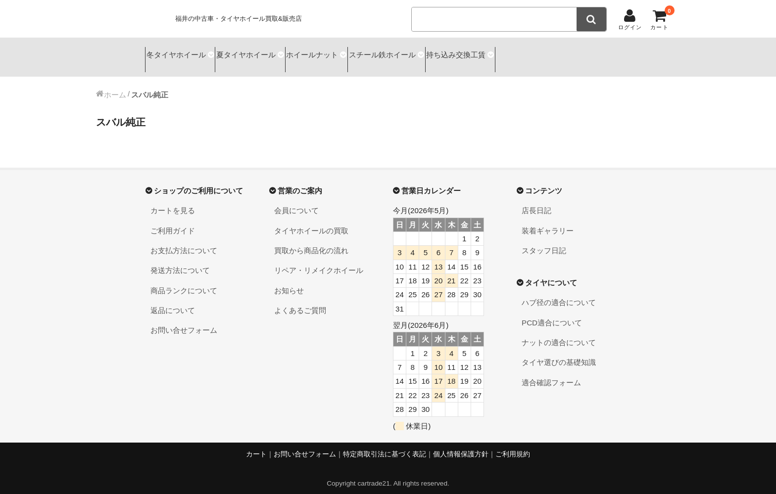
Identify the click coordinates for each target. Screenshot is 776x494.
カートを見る (172, 201)
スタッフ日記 (544, 241)
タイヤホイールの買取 (311, 222)
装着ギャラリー (548, 222)
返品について (172, 301)
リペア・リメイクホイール (318, 262)
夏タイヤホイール (261, 52)
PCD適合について (552, 314)
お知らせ (289, 281)
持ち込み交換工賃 (511, 52)
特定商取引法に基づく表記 (384, 445)
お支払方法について (183, 241)
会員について (296, 201)
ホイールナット (341, 52)
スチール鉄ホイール (424, 52)
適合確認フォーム (551, 373)
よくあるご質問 (300, 301)
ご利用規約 (512, 445)
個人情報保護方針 (460, 445)
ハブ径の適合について (559, 294)
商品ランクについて (183, 281)
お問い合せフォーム (183, 321)
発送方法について (180, 262)
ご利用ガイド (172, 222)
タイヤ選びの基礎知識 (559, 354)
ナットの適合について (559, 333)
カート (256, 445)
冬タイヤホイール (178, 52)
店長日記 (536, 201)
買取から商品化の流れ (311, 241)
